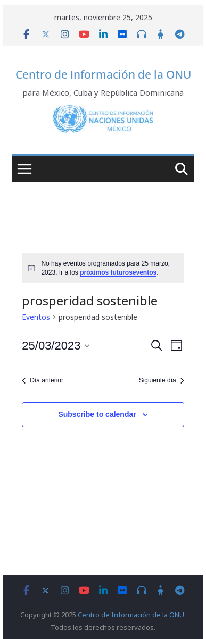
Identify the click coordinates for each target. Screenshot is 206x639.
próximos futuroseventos (118, 272)
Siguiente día (161, 380)
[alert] (103, 268)
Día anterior (42, 380)
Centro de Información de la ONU (103, 74)
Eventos (36, 317)
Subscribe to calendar (97, 414)
